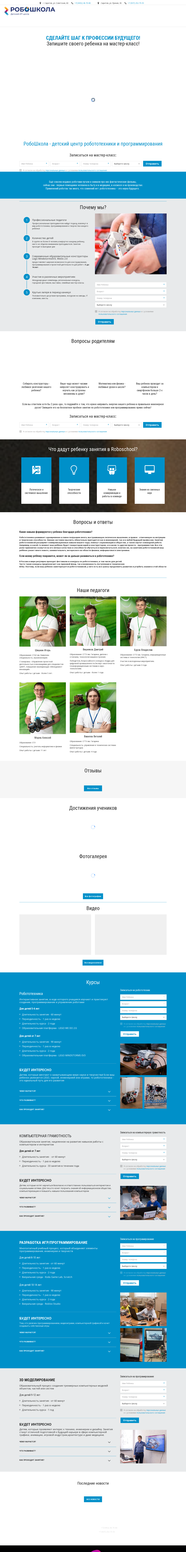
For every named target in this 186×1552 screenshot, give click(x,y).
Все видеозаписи (93, 962)
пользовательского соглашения (92, 170)
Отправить (152, 163)
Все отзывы (93, 788)
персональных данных (55, 170)
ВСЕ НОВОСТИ (93, 1499)
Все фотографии (93, 896)
